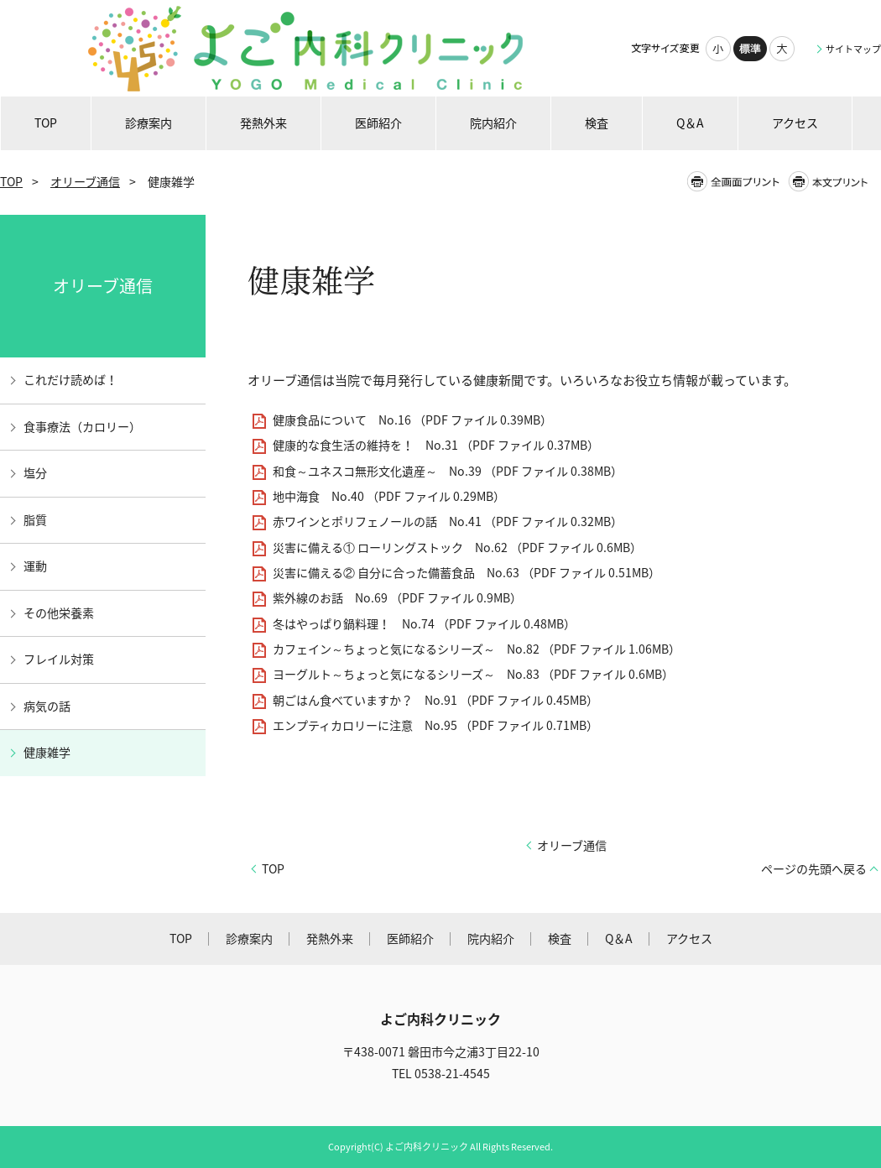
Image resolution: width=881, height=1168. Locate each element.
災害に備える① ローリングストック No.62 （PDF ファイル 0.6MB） (457, 547)
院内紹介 (490, 938)
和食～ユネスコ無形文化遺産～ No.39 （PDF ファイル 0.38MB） (448, 471)
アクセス (689, 938)
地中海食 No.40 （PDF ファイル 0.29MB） (389, 496)
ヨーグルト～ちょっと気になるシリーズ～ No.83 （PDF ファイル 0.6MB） (473, 674)
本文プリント (833, 181)
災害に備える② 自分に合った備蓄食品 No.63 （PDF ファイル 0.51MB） (466, 572)
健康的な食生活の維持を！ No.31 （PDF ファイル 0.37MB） (436, 445)
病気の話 (46, 706)
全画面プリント (736, 181)
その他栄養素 (58, 613)
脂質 (35, 520)
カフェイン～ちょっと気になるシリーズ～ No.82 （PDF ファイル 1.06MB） (476, 649)
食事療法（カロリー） (82, 426)
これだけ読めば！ (70, 379)
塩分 (35, 473)
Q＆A (619, 938)
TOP (11, 181)
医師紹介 (410, 938)
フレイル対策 (58, 659)
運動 (35, 566)
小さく (718, 48)
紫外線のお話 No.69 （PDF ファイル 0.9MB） (397, 598)
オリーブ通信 (85, 181)
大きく (782, 48)
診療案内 (249, 938)
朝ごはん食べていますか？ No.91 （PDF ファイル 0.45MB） (435, 700)
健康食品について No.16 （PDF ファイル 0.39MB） (412, 420)
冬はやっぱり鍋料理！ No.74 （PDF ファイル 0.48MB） (424, 624)
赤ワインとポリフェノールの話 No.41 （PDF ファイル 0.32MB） (448, 521)
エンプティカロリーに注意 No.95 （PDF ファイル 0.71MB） (435, 725)
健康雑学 (46, 752)
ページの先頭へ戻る (814, 869)
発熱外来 (329, 938)
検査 (559, 938)
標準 (750, 48)
